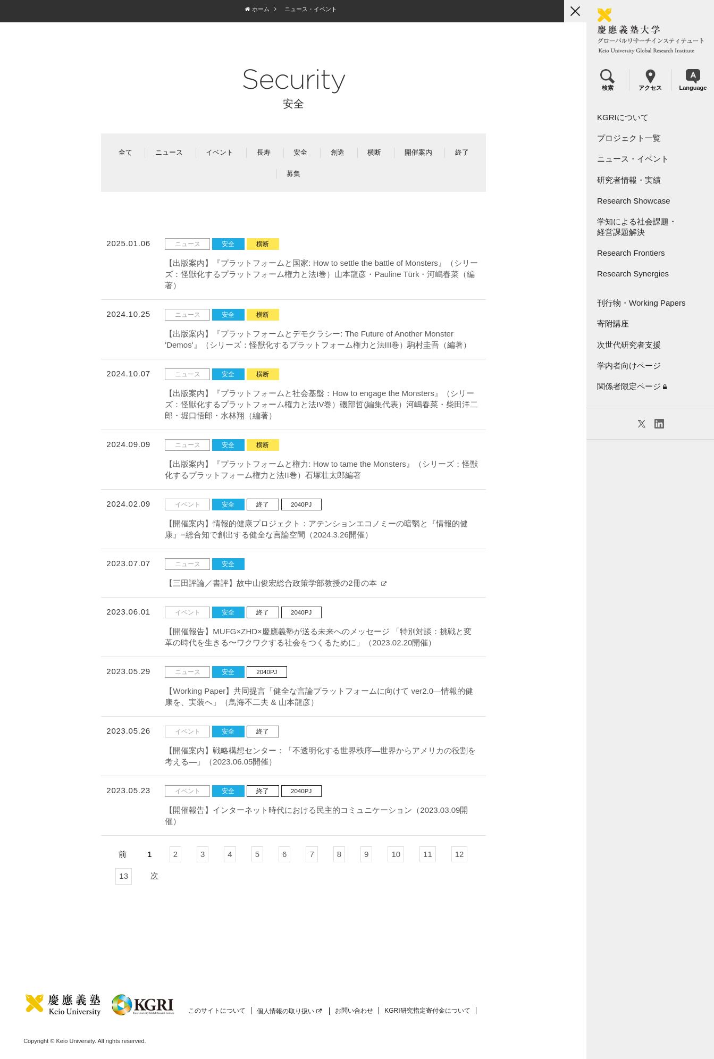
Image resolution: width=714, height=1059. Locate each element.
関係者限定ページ (632, 386)
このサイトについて (217, 1010)
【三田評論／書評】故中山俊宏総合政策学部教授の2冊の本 (276, 582)
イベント (219, 152)
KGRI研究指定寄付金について (427, 1010)
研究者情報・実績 (629, 179)
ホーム (257, 9)
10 (395, 854)
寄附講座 (613, 323)
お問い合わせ (354, 1010)
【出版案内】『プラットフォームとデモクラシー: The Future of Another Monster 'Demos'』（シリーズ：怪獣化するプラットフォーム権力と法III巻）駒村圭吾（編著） (318, 339)
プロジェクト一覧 (629, 137)
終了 (461, 152)
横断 (374, 152)
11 (427, 854)
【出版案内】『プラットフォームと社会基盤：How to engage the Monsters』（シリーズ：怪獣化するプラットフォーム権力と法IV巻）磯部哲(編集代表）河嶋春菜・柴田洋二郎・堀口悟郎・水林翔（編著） (321, 404)
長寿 (263, 152)
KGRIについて (623, 117)
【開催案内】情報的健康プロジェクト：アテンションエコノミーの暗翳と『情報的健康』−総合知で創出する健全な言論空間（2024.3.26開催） (316, 529)
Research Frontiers (631, 252)
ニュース (168, 152)
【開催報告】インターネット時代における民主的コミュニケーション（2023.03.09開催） (316, 815)
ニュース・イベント (633, 158)
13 (123, 875)
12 (459, 854)
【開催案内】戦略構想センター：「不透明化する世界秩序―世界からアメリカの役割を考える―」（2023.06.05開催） (320, 756)
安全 (300, 152)
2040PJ (300, 504)
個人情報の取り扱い (289, 1011)
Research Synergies (633, 273)
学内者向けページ (629, 365)
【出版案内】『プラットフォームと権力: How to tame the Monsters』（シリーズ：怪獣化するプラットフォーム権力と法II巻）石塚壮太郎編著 (321, 469)
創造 (337, 152)
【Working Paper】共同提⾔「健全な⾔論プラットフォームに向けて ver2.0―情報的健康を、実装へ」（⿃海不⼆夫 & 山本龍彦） (319, 696)
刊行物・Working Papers (641, 302)
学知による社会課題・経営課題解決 (637, 227)
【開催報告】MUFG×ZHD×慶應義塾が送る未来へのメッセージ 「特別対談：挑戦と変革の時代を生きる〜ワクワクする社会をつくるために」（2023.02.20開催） (318, 637)
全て (125, 152)
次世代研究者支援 (629, 344)
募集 (293, 174)
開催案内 (418, 152)
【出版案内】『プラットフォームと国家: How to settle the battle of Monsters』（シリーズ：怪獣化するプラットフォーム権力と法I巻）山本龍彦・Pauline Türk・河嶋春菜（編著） (321, 274)
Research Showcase (633, 200)
